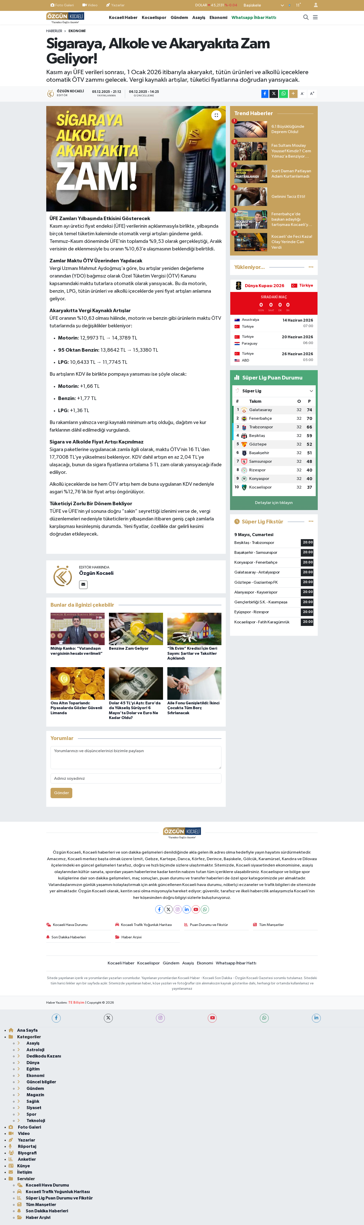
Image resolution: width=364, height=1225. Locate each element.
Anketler (22, 1159)
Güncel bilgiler (36, 1082)
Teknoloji (31, 1120)
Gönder (61, 793)
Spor (26, 1114)
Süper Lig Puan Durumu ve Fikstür (55, 1198)
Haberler (54, 31)
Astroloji (30, 1050)
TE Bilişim (76, 1002)
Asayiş (198, 17)
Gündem (179, 17)
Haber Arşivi (128, 937)
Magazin (30, 1095)
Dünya (28, 1063)
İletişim (20, 1172)
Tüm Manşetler (268, 925)
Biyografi (23, 1153)
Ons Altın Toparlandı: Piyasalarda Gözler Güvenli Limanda (76, 708)
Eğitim (28, 1069)
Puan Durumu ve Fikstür (206, 925)
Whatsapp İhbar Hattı (254, 17)
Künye (19, 1166)
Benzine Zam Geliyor (129, 648)
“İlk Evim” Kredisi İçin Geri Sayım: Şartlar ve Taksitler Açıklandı (192, 653)
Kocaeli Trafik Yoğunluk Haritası (143, 925)
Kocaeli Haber (123, 17)
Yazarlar (115, 5)
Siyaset (29, 1108)
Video (90, 5)
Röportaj (22, 1146)
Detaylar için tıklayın (274, 503)
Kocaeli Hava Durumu (67, 925)
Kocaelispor (154, 17)
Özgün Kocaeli (96, 573)
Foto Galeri (62, 5)
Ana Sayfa (23, 1030)
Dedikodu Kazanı (39, 1056)
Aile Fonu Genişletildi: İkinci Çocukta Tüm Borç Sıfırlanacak (193, 708)
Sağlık (28, 1101)
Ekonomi (218, 17)
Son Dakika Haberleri (66, 937)
